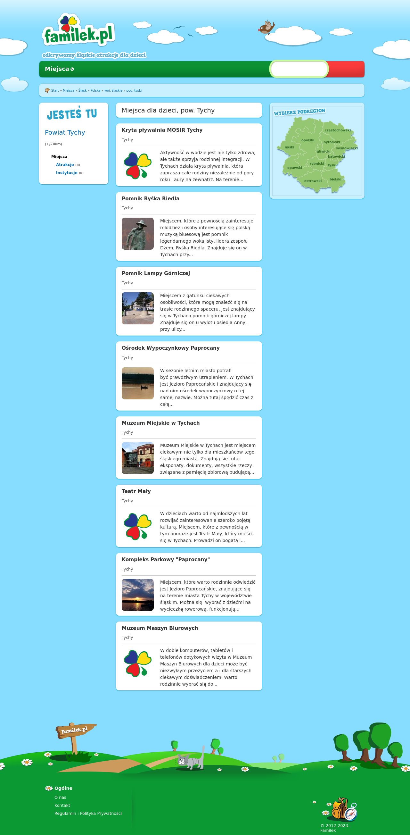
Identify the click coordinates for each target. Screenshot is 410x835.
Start (55, 90)
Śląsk (82, 90)
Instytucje (67, 173)
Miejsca (57, 68)
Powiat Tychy (65, 132)
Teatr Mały (136, 491)
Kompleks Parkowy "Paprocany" (166, 560)
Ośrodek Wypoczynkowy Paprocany (171, 348)
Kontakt (62, 805)
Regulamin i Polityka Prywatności (88, 813)
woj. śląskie (113, 90)
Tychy (127, 139)
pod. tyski (134, 90)
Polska (96, 90)
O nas (60, 797)
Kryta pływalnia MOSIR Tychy (162, 130)
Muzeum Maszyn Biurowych (160, 628)
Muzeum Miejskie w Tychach (161, 423)
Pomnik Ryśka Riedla (150, 199)
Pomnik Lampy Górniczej (156, 273)
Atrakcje (65, 165)
